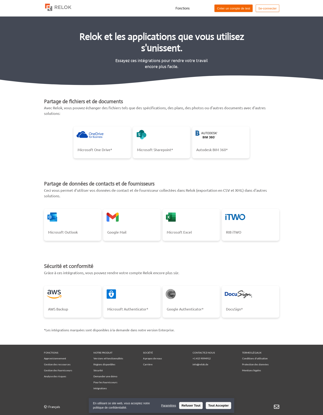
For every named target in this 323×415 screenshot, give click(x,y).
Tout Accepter (218, 405)
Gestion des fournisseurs (58, 370)
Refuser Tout (191, 405)
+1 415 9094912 (202, 358)
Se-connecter (267, 8)
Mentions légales (251, 370)
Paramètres (168, 405)
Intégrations (100, 388)
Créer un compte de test (233, 8)
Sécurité (98, 370)
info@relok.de (200, 364)
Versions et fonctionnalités (108, 358)
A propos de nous (152, 358)
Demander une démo (105, 376)
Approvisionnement (55, 358)
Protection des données (255, 364)
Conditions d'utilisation (255, 358)
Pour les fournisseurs (105, 382)
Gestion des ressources (57, 364)
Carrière (148, 364)
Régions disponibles (104, 364)
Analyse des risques (55, 376)
